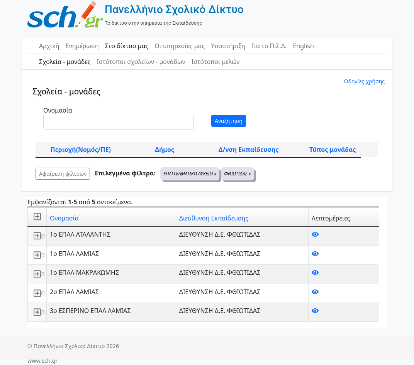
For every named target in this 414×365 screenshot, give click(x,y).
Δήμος (164, 149)
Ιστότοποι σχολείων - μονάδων (141, 61)
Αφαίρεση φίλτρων (63, 173)
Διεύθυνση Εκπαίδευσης (213, 218)
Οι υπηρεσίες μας (179, 46)
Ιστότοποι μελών (216, 61)
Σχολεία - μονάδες (64, 61)
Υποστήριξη (228, 46)
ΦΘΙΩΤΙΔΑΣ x (237, 173)
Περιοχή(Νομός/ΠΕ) (81, 149)
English (303, 46)
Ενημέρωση (82, 46)
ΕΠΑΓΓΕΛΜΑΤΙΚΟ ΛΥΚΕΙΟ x (189, 173)
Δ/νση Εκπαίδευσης (248, 149)
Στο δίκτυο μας (126, 46)
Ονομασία (57, 110)
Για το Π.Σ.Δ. (269, 46)
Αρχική (49, 46)
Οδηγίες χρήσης (364, 81)
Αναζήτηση (229, 120)
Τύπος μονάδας (332, 149)
